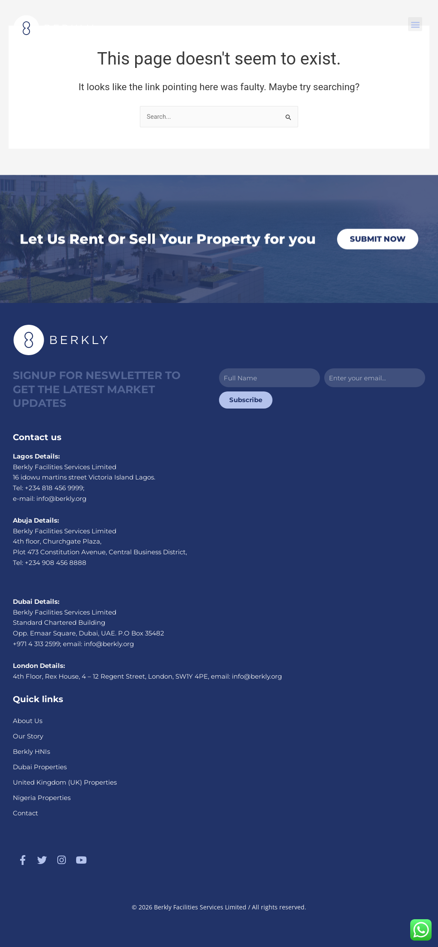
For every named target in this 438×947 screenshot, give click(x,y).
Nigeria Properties (42, 797)
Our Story (28, 736)
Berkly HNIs (31, 751)
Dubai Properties (40, 766)
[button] (415, 24)
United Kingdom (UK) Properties (65, 782)
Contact (25, 813)
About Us (27, 720)
